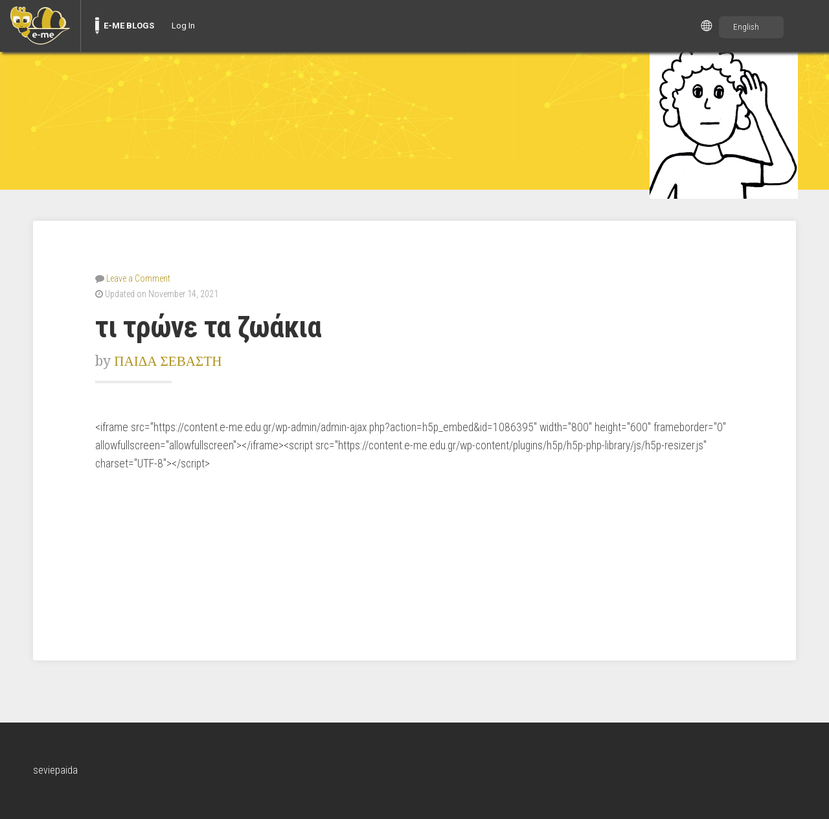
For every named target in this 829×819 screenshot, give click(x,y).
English (746, 27)
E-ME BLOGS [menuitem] (129, 25)
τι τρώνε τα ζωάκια (208, 327)
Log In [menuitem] (183, 25)
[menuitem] (40, 26)
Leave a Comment (138, 278)
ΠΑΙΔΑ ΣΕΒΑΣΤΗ (167, 361)
